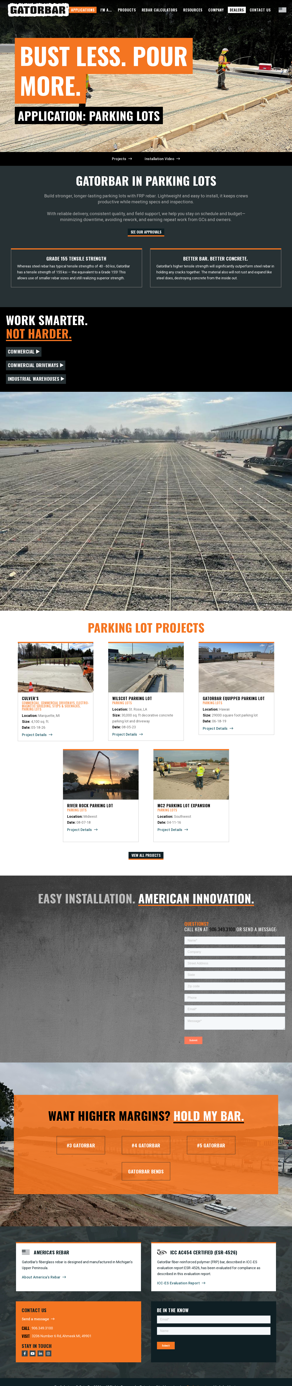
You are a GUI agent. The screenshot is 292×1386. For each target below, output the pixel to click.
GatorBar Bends (146, 1171)
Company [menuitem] (216, 9)
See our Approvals (146, 231)
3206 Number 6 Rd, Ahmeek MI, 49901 (61, 1336)
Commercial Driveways (33, 365)
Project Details (34, 735)
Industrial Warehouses (33, 378)
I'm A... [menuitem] (106, 9)
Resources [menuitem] (192, 9)
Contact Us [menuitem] (260, 9)
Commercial (21, 351)
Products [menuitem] (127, 9)
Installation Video (159, 159)
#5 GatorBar (211, 1145)
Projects (119, 159)
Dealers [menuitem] (237, 9)
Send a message (35, 1319)
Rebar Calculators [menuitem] (159, 9)
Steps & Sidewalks (66, 706)
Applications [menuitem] (83, 9)
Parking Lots (31, 709)
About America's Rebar (41, 1277)
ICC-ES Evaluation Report (178, 1283)
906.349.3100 (222, 929)
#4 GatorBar (146, 1145)
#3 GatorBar (81, 1145)
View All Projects (146, 855)
